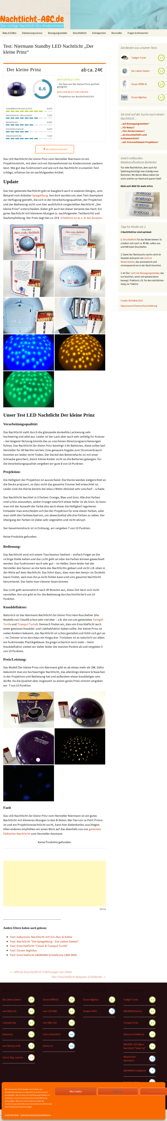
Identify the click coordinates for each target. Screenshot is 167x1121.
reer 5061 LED (50, 1022)
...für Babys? (127, 127)
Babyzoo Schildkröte (133, 1034)
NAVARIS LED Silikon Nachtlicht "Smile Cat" (134, 1046)
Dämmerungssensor (32, 33)
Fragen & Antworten (137, 33)
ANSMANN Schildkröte (134, 1070)
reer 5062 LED (9, 1011)
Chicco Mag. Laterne (12, 1057)
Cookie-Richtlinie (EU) (132, 300)
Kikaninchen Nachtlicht (129, 1058)
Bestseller (116, 33)
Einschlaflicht (80, 33)
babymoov (7, 1034)
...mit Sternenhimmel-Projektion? (139, 142)
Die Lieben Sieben (140, 70)
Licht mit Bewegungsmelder (145, 273)
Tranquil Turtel (27, 624)
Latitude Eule (9, 1022)
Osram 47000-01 (139, 84)
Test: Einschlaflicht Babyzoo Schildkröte (78, 977)
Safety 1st (48, 1045)
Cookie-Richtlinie (12, 1115)
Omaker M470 (90, 1011)
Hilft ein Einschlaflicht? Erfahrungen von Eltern (41, 972)
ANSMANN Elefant (132, 1011)
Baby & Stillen (9, 33)
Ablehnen (118, 1091)
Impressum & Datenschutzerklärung (35, 1115)
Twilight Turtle (138, 57)
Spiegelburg (40, 195)
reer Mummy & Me (11, 1045)
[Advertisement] (55, 883)
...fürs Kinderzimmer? (133, 131)
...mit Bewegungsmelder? (135, 123)
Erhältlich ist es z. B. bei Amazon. (81, 218)
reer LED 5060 (50, 1011)
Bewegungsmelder (57, 33)
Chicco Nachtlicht (52, 1034)
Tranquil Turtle (130, 1022)
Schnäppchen (99, 33)
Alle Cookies (76, 1091)
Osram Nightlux (139, 97)
